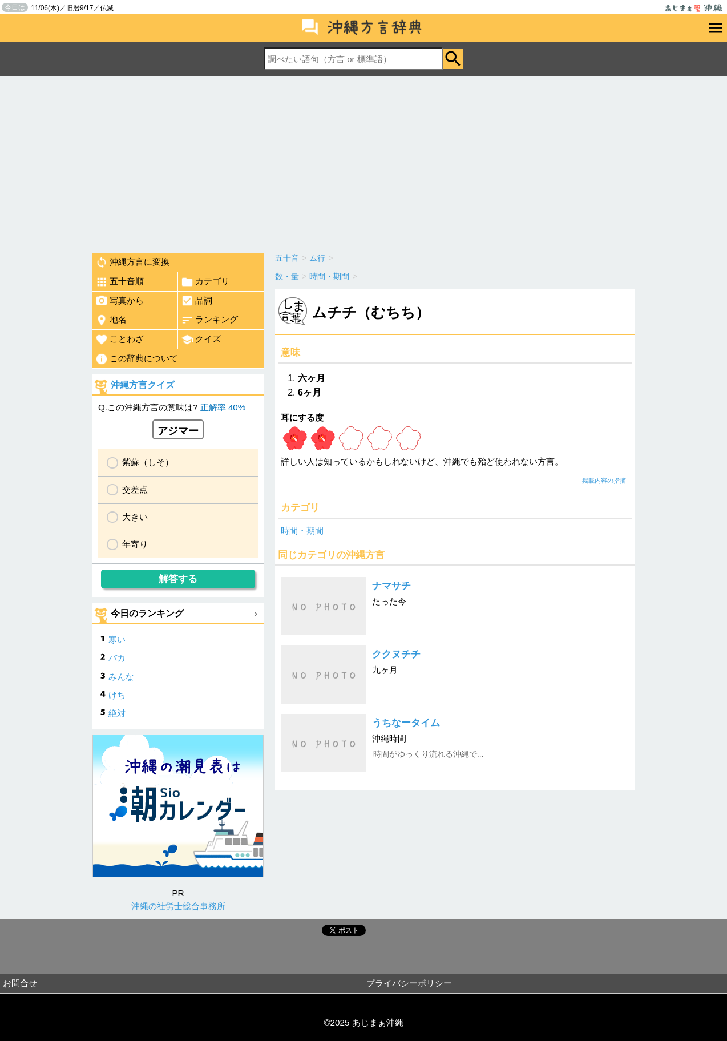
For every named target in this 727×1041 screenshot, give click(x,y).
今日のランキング (147, 613)
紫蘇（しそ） (147, 462)
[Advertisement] (363, 161)
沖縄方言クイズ (143, 385)
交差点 (135, 489)
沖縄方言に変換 (132, 262)
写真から (119, 300)
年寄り (135, 544)
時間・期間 (302, 530)
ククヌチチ (396, 654)
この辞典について (136, 359)
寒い (117, 639)
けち (117, 695)
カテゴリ (205, 282)
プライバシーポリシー (409, 983)
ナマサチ (391, 585)
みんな (121, 676)
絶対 (117, 713)
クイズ (201, 339)
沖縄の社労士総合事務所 (178, 906)
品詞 (196, 300)
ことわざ (119, 339)
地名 (111, 320)
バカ (117, 658)
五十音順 (119, 282)
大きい (135, 517)
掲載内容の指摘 (604, 480)
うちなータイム (406, 722)
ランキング (209, 320)
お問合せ (20, 983)
